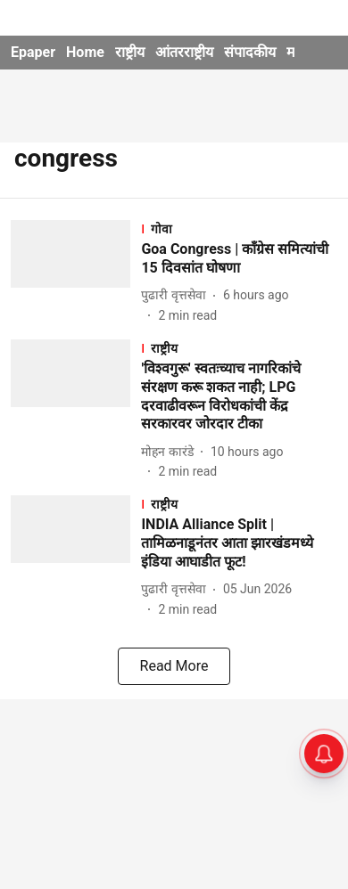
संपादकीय (250, 52)
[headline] (239, 259)
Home (85, 52)
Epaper (33, 52)
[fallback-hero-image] (76, 272)
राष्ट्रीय (130, 52)
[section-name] (239, 228)
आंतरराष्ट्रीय (184, 52)
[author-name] (176, 295)
